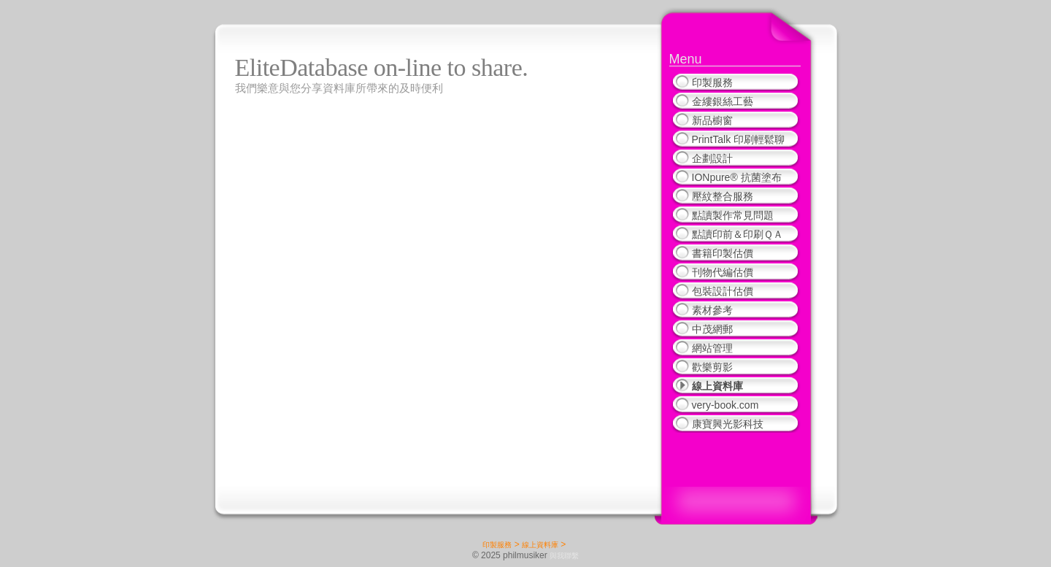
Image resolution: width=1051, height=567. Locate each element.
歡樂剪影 (712, 367)
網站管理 (712, 348)
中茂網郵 (712, 329)
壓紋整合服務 (722, 196)
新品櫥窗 (712, 120)
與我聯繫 (564, 556)
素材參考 (712, 310)
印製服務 (712, 82)
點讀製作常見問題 (733, 215)
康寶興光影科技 (727, 424)
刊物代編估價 (722, 272)
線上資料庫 (717, 386)
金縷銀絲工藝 (722, 101)
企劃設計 (712, 158)
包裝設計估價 (722, 291)
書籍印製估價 (722, 253)
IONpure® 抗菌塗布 (737, 177)
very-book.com (725, 405)
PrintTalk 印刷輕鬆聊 (738, 139)
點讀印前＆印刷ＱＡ (737, 234)
